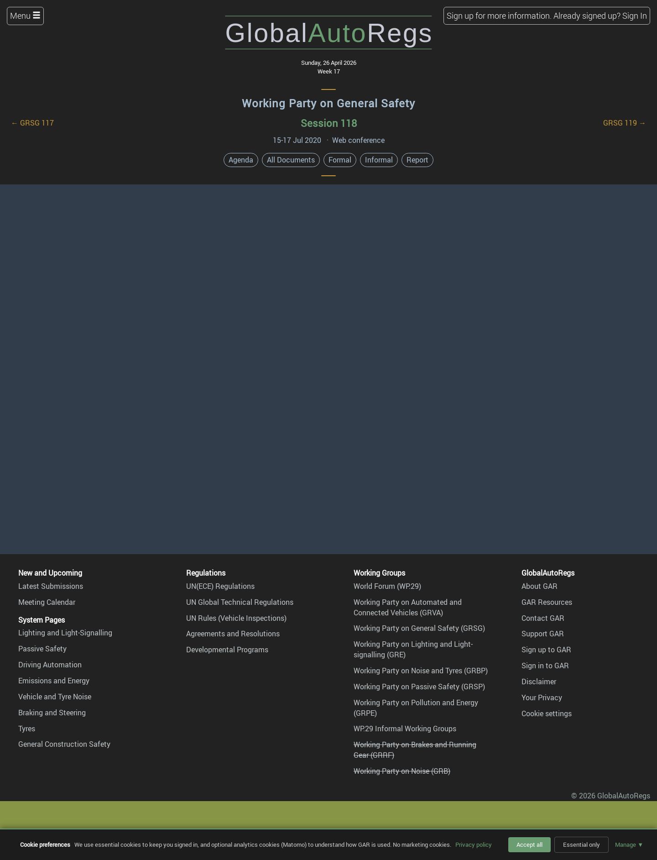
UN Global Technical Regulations (239, 602)
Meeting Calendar (46, 602)
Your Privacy (541, 697)
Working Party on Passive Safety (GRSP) (419, 687)
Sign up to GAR (546, 650)
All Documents (291, 160)
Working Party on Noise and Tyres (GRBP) (421, 671)
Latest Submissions (50, 586)
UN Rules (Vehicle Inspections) (236, 618)
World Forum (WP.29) (387, 586)
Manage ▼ (629, 844)
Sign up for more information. (499, 15)
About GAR (539, 586)
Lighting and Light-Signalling (65, 633)
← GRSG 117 (32, 123)
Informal (379, 160)
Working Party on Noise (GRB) (402, 771)
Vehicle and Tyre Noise (54, 697)
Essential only (581, 844)
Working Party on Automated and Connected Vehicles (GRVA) (408, 607)
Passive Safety (42, 649)
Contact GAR (542, 618)
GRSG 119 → (624, 123)
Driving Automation (50, 665)
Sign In (634, 15)
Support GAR (542, 634)
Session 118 (329, 123)
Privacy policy (473, 844)
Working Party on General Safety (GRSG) (419, 628)
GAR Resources (546, 602)
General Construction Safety (64, 744)
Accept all (529, 844)
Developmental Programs (227, 650)
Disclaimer (538, 681)
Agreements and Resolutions (233, 634)
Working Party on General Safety (328, 103)
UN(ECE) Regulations (220, 586)
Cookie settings (546, 713)
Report (417, 160)
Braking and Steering (52, 713)
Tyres (26, 729)
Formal (339, 160)
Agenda (241, 160)
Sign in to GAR (545, 666)
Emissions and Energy (53, 681)
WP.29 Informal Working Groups (405, 729)
